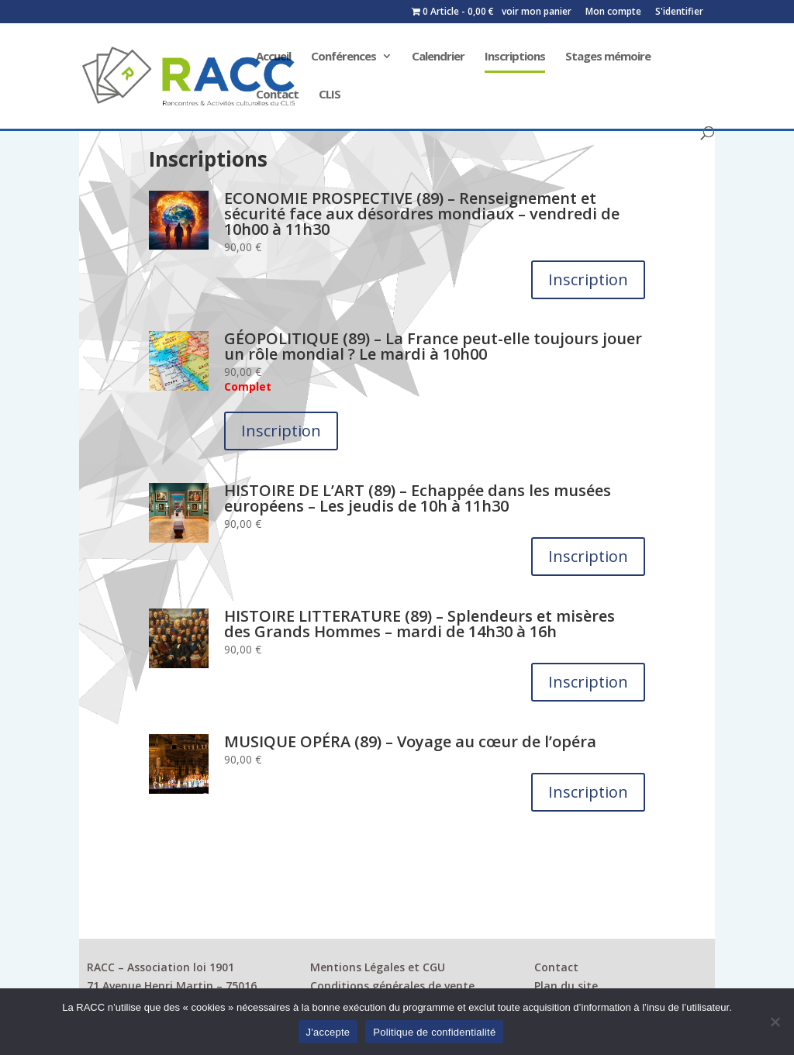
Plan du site (566, 985)
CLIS (329, 95)
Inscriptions (515, 57)
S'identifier (679, 12)
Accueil (273, 57)
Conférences (343, 57)
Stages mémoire (608, 57)
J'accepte (328, 1032)
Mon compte (613, 12)
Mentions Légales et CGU (377, 967)
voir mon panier (536, 12)
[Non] (774, 1021)
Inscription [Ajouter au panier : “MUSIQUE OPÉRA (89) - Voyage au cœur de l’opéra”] (588, 791)
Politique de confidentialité (434, 1032)
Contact (277, 95)
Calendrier (438, 57)
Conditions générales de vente (392, 985)
